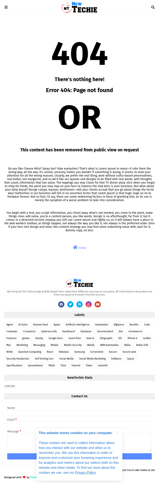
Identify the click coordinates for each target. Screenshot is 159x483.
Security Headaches (17, 358)
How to (90, 338)
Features (11, 338)
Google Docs (56, 338)
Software (116, 358)
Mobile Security (73, 345)
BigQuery (119, 324)
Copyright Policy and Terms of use (135, 470)
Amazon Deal (40, 324)
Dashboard (68, 331)
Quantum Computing (29, 351)
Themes (35, 477)
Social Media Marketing (92, 358)
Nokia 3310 (142, 345)
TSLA (63, 365)
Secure (113, 351)
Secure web (129, 351)
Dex (121, 331)
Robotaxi (64, 351)
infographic (106, 338)
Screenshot (96, 351)
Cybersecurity (49, 331)
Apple (57, 324)
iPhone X (132, 338)
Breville (134, 324)
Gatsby (39, 338)
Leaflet (147, 338)
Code (147, 324)
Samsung (79, 351)
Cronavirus (29, 331)
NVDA (9, 351)
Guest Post (75, 338)
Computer (12, 331)
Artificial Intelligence (78, 324)
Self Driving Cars (44, 358)
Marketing (22, 345)
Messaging (39, 345)
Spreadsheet (35, 365)
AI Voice (23, 324)
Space (130, 358)
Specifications (14, 365)
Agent (9, 324)
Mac (8, 345)
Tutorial (75, 365)
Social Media (66, 358)
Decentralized (105, 331)
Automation (101, 324)
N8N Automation (109, 345)
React (50, 351)
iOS (120, 338)
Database (86, 331)
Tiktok (51, 365)
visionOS (103, 365)
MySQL (91, 345)
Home (79, 247)
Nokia (127, 345)
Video (89, 365)
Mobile (54, 345)
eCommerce (135, 331)
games (26, 338)
